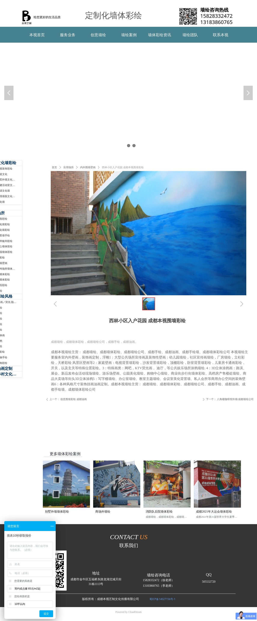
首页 (54, 167)
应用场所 (68, 167)
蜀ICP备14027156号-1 (162, 599)
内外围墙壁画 (88, 167)
